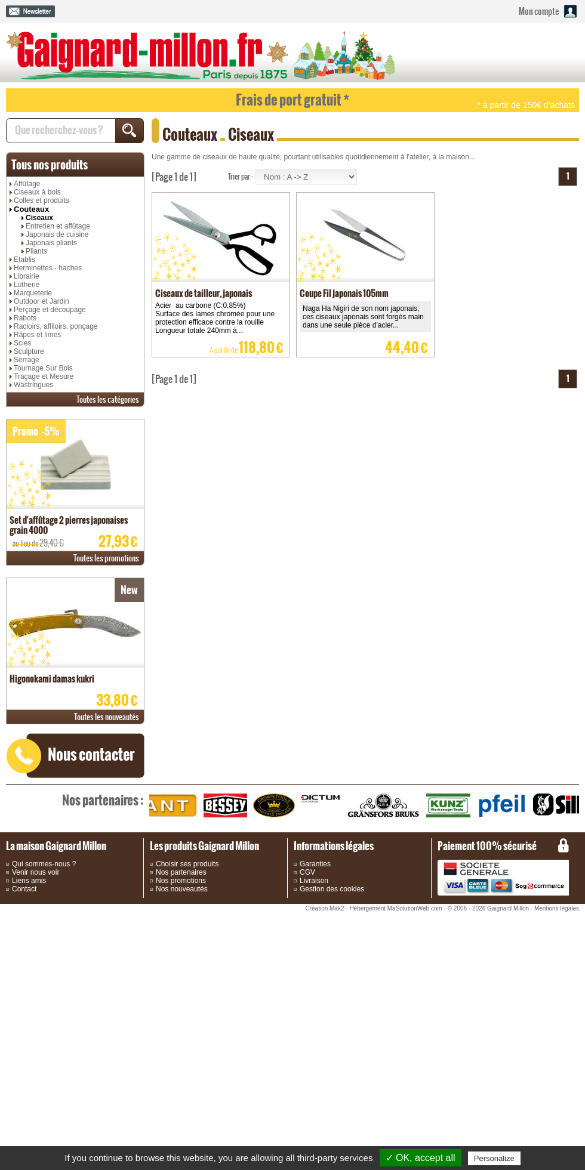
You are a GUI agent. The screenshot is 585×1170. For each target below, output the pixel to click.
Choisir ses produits (187, 864)
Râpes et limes (37, 335)
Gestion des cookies (332, 889)
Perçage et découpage (50, 309)
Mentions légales (556, 908)
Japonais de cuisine (57, 234)
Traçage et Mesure (43, 376)
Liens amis (29, 880)
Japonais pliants (51, 243)
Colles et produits (41, 200)
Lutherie (26, 284)
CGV (307, 872)
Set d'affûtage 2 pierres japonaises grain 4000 (69, 525)
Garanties (315, 864)
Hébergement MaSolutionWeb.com (395, 908)
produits (49, 164)
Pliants (36, 251)
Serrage (26, 360)
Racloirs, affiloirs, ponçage (56, 326)
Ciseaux (39, 218)
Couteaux (31, 209)
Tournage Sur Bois (43, 368)
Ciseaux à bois (37, 192)
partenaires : (102, 800)
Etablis (24, 259)
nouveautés (106, 717)
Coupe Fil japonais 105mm (344, 293)
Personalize (494, 1158)
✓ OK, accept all (420, 1158)
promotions (106, 558)
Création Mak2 (324, 908)
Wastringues (33, 385)
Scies (22, 343)
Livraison (314, 880)
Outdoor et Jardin (41, 301)
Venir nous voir (35, 872)
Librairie (26, 276)
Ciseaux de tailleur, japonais (203, 293)
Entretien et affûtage (58, 226)
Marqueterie (33, 293)
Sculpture (29, 351)
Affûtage (27, 184)
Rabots (25, 318)
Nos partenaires (181, 872)
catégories (107, 399)
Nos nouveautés (182, 889)
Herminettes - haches (48, 268)
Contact (24, 889)
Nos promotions (181, 880)
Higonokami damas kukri (52, 679)
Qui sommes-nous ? (44, 864)
